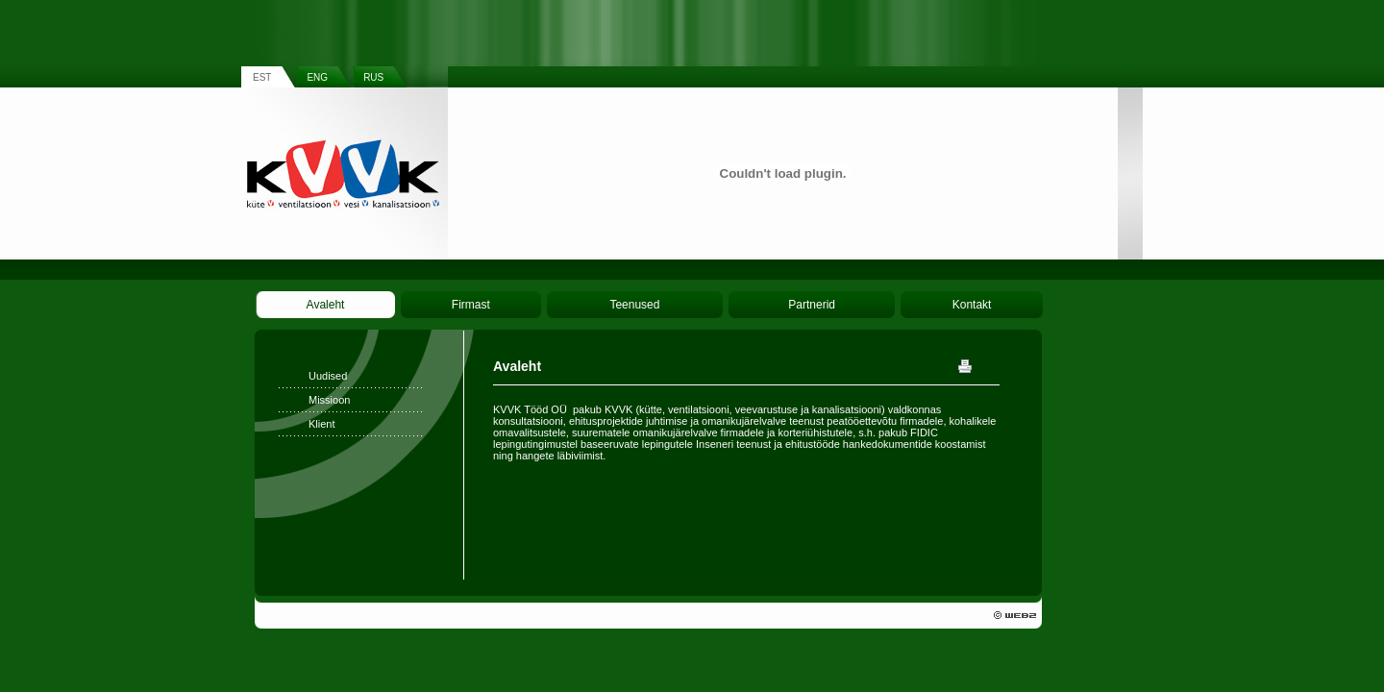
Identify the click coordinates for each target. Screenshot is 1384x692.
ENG (317, 77)
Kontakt (972, 304)
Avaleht (326, 304)
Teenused (634, 304)
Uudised (328, 376)
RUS (373, 77)
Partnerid (811, 304)
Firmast (471, 304)
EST (262, 77)
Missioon (329, 400)
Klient (322, 424)
